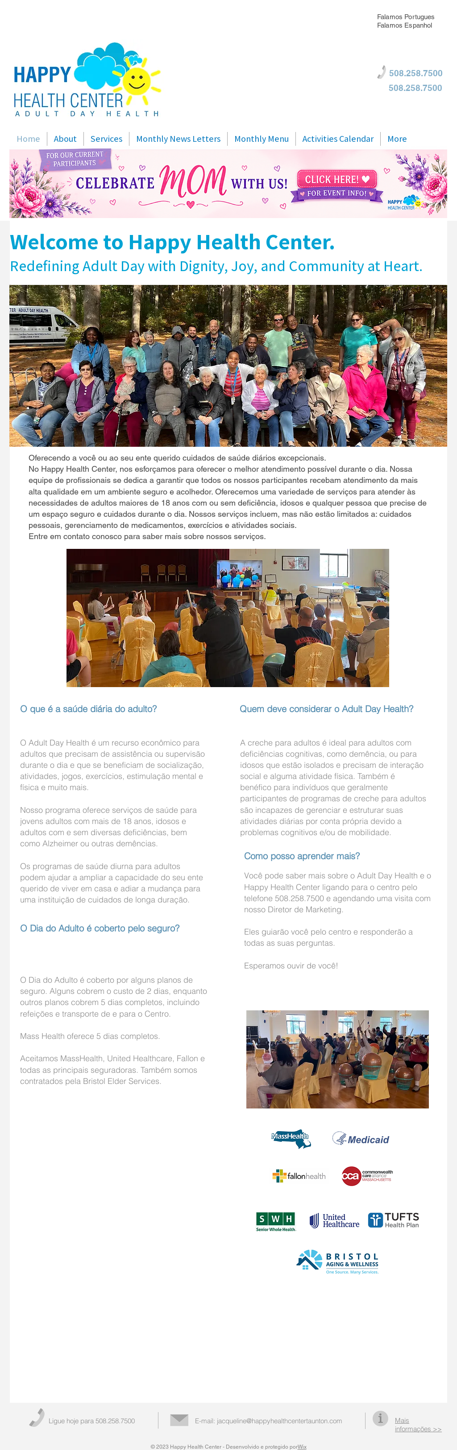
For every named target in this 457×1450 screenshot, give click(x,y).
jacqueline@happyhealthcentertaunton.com (279, 1421)
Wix (302, 1447)
